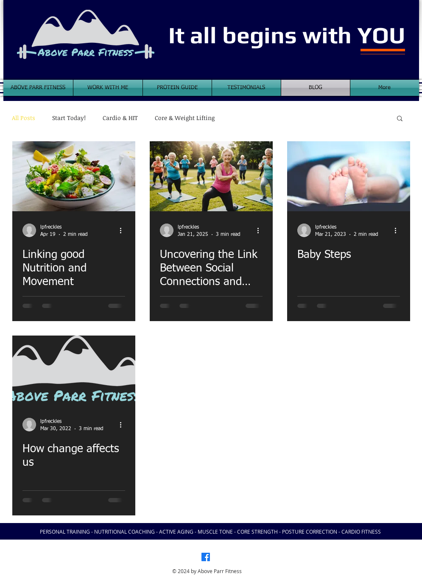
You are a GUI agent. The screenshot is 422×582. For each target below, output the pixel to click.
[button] (400, 119)
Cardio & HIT (120, 118)
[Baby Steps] (348, 176)
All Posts (23, 118)
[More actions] (124, 230)
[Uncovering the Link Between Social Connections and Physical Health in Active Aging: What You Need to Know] (211, 176)
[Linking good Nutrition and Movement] (73, 176)
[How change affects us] (73, 371)
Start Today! (69, 118)
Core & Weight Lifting (185, 118)
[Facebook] (205, 557)
